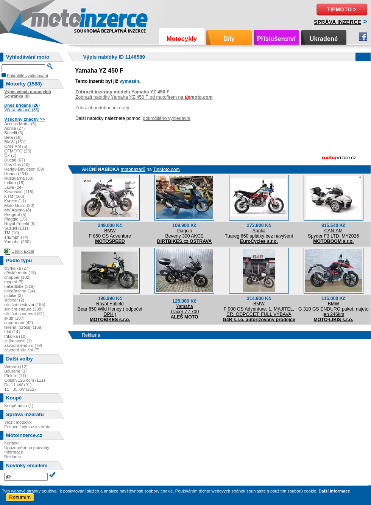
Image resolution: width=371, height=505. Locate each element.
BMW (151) (15, 142)
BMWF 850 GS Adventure (110, 233)
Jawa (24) (13, 187)
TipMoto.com (166, 169)
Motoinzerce (46, 19)
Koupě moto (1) (18, 405)
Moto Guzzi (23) (19, 205)
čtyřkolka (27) (17, 268)
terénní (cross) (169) (23, 327)
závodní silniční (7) (21, 350)
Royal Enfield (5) (20, 223)
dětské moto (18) (20, 272)
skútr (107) (14, 318)
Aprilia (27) (14, 128)
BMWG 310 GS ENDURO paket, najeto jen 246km (333, 309)
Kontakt (11, 443)
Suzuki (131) (16, 228)
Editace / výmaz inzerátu (27, 426)
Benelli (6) (13, 133)
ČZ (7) (10, 155)
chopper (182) (17, 277)
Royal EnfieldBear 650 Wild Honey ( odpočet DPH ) (110, 309)
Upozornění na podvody (26, 447)
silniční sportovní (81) (24, 313)
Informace (13, 452)
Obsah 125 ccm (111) (24, 380)
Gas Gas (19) (17, 164)
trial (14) (12, 331)
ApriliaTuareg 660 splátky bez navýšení (259, 233)
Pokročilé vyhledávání (27, 75)
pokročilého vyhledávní (166, 118)
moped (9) (13, 282)
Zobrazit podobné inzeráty (102, 107)
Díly (229, 39)
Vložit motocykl (18, 422)
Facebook (363, 37)
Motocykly (182, 39)
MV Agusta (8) (17, 210)
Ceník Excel (22, 251)
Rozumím (20, 497)
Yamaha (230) (17, 241)
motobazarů (133, 169)
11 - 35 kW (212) (20, 389)
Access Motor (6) (20, 123)
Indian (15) (14, 182)
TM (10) (11, 232)
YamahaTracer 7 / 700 (184, 309)
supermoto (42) (18, 322)
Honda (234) (16, 173)
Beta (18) (13, 137)
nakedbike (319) (19, 286)
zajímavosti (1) (18, 341)
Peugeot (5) (15, 214)
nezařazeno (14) (19, 291)
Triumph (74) (16, 237)
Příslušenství (276, 39)
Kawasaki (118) (18, 192)
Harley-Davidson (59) (24, 169)
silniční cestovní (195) (24, 304)
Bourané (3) (15, 371)
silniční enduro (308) (23, 309)
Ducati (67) (14, 160)
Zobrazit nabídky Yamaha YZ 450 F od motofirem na (144, 97)
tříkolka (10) (15, 336)
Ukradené (324, 39)
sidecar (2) (14, 300)
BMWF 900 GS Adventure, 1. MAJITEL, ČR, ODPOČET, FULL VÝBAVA (259, 309)
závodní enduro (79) (23, 345)
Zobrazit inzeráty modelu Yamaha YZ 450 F (122, 92)
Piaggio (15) (15, 219)
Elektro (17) (15, 375)
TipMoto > (341, 9)
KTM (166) (14, 196)
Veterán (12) (16, 366)
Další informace (334, 491)
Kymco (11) (15, 201)
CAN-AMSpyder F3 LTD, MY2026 (333, 233)
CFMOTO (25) (17, 151)
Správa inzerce (337, 22)
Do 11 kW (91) (17, 384)
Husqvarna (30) (18, 178)
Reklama (12, 456)
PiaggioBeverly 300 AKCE (184, 233)
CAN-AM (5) (15, 146)
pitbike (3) (13, 295)
